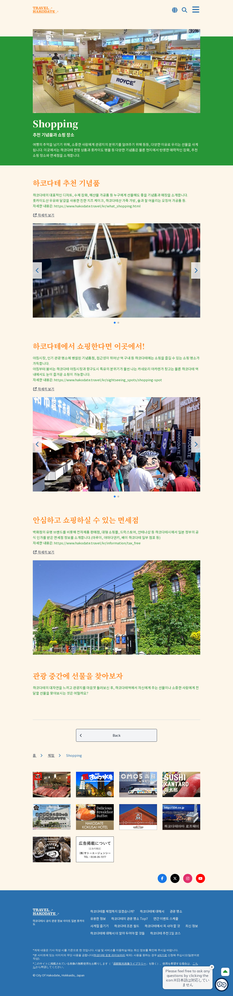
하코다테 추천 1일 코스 (165, 933)
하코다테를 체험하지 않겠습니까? (112, 911)
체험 (51, 755)
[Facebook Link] (162, 878)
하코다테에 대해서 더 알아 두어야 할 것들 (117, 933)
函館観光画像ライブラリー (129, 963)
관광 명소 (176, 911)
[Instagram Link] (187, 878)
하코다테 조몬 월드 (126, 926)
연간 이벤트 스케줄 (165, 918)
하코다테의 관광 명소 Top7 (129, 918)
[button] (115, 323)
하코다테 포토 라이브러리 (109, 955)
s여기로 (162, 955)
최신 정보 (191, 926)
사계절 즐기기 (99, 926)
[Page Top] (225, 972)
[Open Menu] (195, 9)
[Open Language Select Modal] (174, 10)
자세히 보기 (43, 215)
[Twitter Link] (175, 878)
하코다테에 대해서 (152, 911)
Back (100, 735)
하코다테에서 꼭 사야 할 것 (162, 926)
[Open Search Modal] (184, 10)
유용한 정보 (98, 918)
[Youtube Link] (200, 878)
